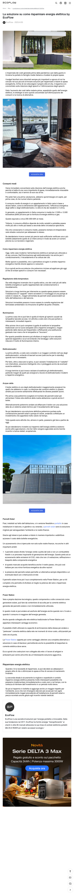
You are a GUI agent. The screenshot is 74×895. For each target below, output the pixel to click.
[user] (60, 3)
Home (4, 8)
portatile (57, 523)
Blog (9, 8)
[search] (56, 3)
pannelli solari (49, 527)
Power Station (11, 640)
